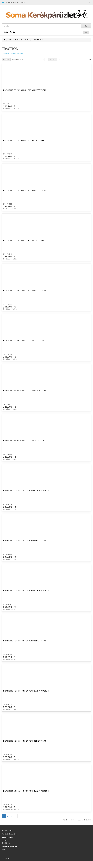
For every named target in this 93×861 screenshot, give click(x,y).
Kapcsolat (5, 841)
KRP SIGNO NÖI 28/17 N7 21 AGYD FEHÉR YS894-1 (25, 640)
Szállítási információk (9, 834)
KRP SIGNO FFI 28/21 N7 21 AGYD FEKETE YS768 (24, 390)
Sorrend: (6, 59)
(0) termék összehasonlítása (13, 54)
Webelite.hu (6, 858)
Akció (4, 850)
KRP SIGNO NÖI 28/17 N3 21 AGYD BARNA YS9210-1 (26, 490)
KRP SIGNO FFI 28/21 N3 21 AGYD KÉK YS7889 (23, 340)
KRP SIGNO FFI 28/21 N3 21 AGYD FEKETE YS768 (24, 290)
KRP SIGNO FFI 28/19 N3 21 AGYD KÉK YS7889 (23, 140)
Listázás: (53, 59)
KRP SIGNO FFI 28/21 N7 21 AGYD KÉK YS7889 (23, 440)
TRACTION (37, 40)
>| (20, 816)
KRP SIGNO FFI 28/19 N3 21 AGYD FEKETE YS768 (24, 90)
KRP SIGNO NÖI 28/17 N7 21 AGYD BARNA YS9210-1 (26, 590)
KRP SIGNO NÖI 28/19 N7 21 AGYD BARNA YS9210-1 (26, 791)
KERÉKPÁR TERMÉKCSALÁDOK (19, 40)
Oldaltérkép (6, 843)
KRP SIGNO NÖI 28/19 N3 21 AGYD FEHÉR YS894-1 (25, 741)
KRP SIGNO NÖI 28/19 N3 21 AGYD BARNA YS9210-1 (26, 691)
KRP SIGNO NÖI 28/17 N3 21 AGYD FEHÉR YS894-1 (25, 540)
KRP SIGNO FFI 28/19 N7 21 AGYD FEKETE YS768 (24, 190)
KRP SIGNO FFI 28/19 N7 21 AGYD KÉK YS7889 (23, 240)
